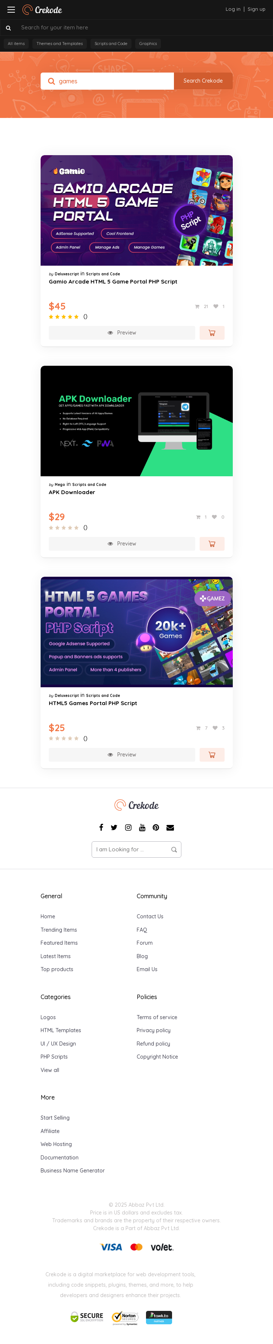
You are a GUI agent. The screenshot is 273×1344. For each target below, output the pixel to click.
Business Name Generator (73, 1170)
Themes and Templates (59, 43)
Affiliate (50, 1131)
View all (50, 1070)
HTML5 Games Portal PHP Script (93, 703)
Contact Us (150, 916)
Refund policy (153, 1043)
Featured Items (59, 943)
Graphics (148, 43)
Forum (145, 943)
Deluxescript (67, 274)
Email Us (147, 969)
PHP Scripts (54, 1056)
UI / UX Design (58, 1043)
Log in (233, 9)
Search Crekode (203, 80)
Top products (57, 969)
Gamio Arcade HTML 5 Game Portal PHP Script (113, 281)
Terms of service (157, 1017)
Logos (48, 1017)
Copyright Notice (157, 1056)
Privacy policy (154, 1030)
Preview (122, 332)
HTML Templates (61, 1030)
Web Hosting (56, 1144)
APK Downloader (72, 492)
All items (16, 43)
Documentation (60, 1157)
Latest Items (56, 956)
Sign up (257, 9)
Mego (60, 484)
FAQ (142, 930)
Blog (142, 956)
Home (48, 916)
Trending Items (59, 930)
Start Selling (55, 1117)
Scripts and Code (111, 43)
